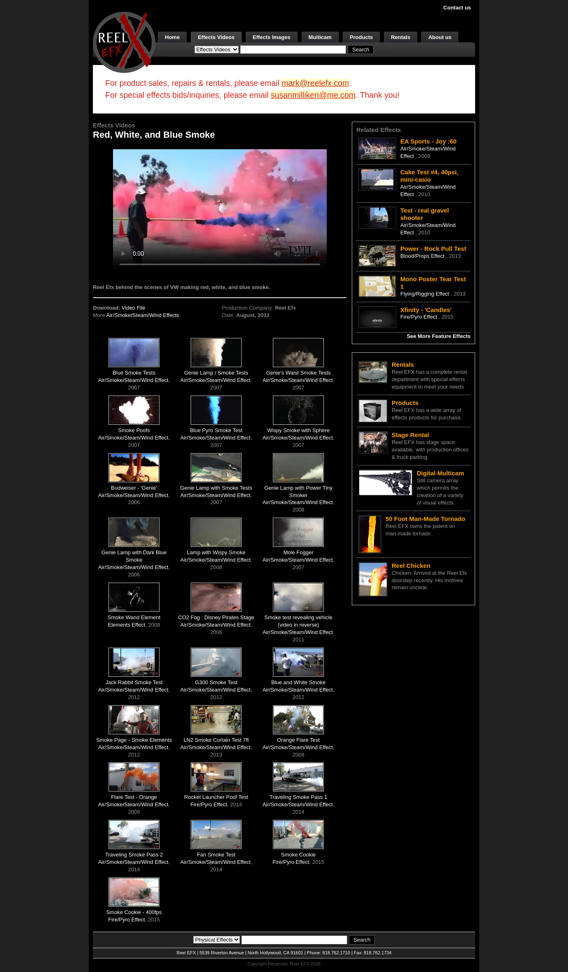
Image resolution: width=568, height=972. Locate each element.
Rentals (400, 37)
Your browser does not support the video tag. (220, 209)
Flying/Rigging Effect (425, 294)
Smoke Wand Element (134, 617)
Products (361, 37)
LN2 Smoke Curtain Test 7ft (216, 740)
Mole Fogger (299, 552)
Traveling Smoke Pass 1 (298, 797)
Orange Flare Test (298, 740)
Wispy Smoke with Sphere (298, 430)
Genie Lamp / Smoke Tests (216, 373)
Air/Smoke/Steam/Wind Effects (143, 315)
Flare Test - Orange (134, 797)
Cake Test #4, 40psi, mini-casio (429, 176)
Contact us (457, 8)
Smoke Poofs (134, 430)
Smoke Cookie (298, 855)
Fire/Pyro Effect (208, 804)
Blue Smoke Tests (134, 373)
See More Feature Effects (439, 336)
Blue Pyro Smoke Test (216, 430)
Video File (133, 308)
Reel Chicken (411, 565)
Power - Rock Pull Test (433, 248)
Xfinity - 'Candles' (426, 309)
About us (439, 37)
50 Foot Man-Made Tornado (425, 518)
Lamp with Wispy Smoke (216, 552)
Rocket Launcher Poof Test (216, 797)
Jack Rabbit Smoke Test (133, 682)
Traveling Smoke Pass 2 (134, 855)
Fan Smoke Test (216, 855)
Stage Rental (410, 434)
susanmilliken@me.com (313, 95)
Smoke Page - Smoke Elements (134, 740)
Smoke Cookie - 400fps (134, 912)
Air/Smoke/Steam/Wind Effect (133, 380)
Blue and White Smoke (298, 682)
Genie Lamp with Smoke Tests (216, 488)
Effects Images (272, 37)
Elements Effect (126, 625)
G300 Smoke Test (216, 682)
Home (172, 37)
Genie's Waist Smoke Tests (298, 373)
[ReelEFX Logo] (124, 42)
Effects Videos (216, 37)
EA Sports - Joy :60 (428, 141)
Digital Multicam (440, 473)
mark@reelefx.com (315, 83)
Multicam (320, 37)
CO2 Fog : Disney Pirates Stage (216, 617)
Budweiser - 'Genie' (134, 488)
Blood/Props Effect (423, 256)
